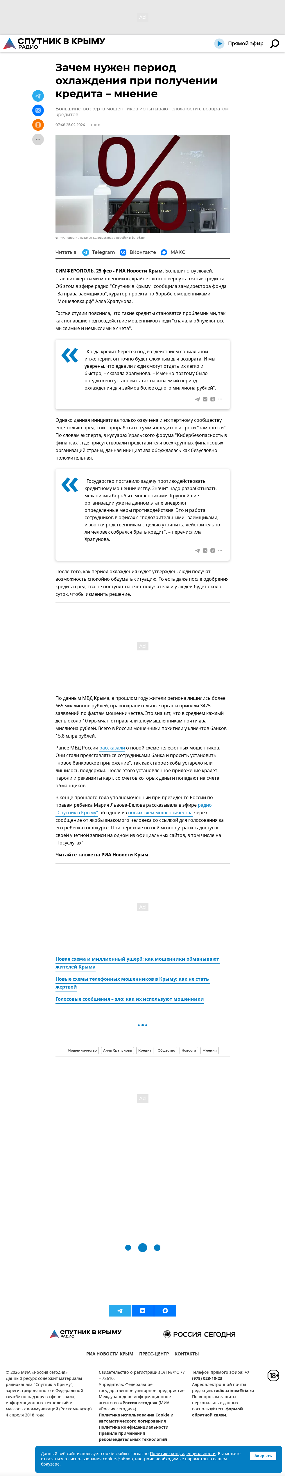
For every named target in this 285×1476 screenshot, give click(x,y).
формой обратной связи (217, 1412)
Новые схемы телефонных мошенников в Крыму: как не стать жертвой (132, 983)
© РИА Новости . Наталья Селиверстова (84, 238)
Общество (166, 1050)
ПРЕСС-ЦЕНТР (154, 1354)
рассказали (112, 748)
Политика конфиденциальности (134, 1427)
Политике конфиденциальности (183, 1454)
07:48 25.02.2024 (70, 125)
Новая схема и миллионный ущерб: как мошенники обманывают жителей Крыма (137, 963)
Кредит (144, 1050)
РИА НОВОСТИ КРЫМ (109, 1354)
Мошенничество (82, 1050)
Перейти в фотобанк (130, 238)
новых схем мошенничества (160, 812)
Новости (189, 1050)
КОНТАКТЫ (187, 1354)
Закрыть (263, 1455)
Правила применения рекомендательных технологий (133, 1436)
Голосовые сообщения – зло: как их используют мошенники (129, 999)
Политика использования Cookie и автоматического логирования (136, 1418)
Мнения (209, 1050)
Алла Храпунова (117, 1050)
